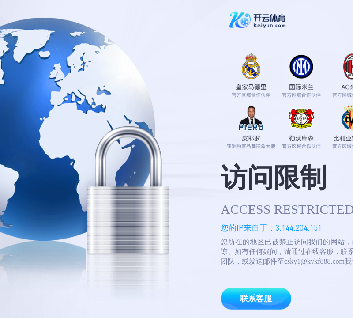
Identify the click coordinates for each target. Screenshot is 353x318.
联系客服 (256, 298)
